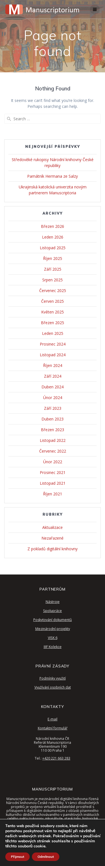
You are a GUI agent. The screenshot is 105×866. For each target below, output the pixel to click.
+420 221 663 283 (56, 758)
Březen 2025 (52, 322)
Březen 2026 (52, 226)
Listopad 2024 (53, 354)
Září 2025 (52, 269)
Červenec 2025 (52, 290)
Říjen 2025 (52, 258)
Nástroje (53, 601)
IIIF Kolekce (53, 646)
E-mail (52, 719)
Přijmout (17, 856)
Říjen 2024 (52, 365)
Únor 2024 (52, 397)
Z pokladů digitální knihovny (52, 548)
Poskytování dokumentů (52, 619)
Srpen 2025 (52, 279)
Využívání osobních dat (52, 687)
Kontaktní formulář (52, 728)
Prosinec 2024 (53, 344)
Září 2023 (52, 408)
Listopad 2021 (53, 483)
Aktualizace (52, 527)
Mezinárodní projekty (52, 628)
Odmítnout (46, 856)
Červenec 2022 (52, 451)
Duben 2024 (52, 386)
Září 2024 (52, 376)
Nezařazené (52, 538)
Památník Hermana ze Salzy (52, 176)
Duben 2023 (52, 419)
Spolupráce (52, 610)
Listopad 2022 (53, 440)
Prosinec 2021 (53, 472)
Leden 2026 (52, 237)
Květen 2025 (52, 312)
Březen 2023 (52, 429)
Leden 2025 (52, 333)
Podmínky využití (52, 678)
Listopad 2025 (53, 247)
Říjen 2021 (52, 494)
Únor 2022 (52, 461)
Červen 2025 (52, 301)
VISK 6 (52, 637)
